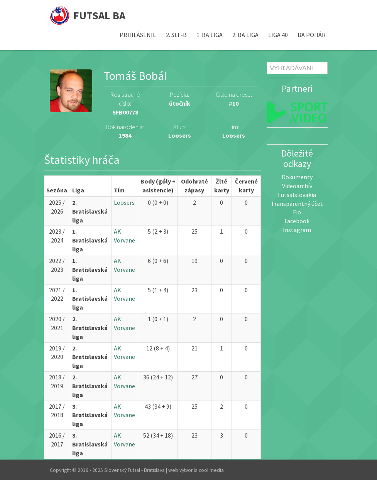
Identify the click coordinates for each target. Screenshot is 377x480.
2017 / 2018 (57, 411)
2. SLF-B (176, 35)
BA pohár (312, 35)
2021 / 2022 (57, 294)
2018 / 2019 (57, 381)
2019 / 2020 (57, 352)
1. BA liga (209, 35)
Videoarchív (297, 186)
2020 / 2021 (57, 323)
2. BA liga (245, 35)
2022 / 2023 (57, 265)
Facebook (296, 221)
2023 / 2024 (57, 235)
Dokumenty (297, 177)
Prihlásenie (138, 35)
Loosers (233, 135)
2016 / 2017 (57, 439)
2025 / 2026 (57, 207)
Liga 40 (278, 35)
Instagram (297, 230)
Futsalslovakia (297, 195)
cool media (211, 470)
